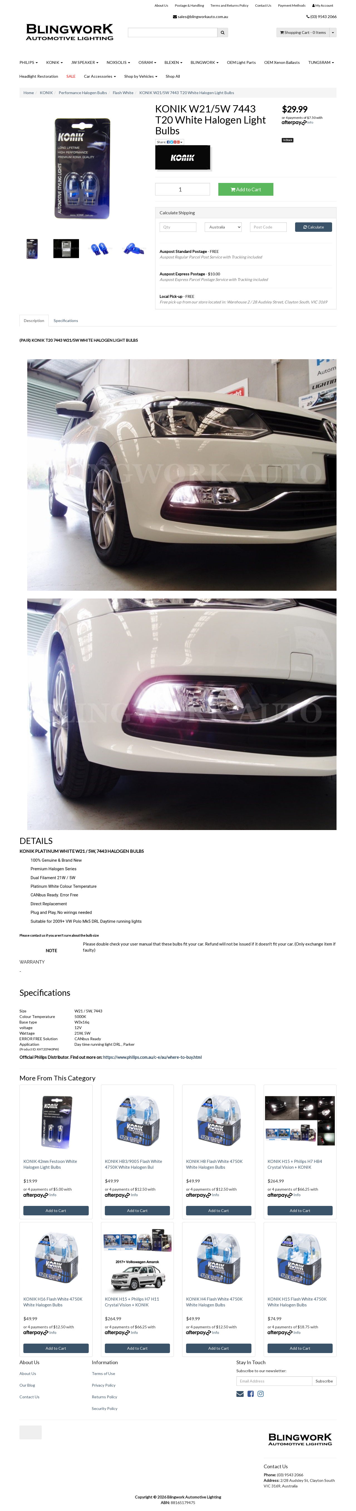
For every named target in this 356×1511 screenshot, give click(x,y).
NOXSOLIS (118, 62)
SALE (71, 76)
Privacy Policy (103, 1385)
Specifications (66, 320)
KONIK (54, 62)
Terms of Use (103, 1373)
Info (310, 122)
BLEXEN (173, 62)
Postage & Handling (189, 5)
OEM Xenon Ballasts (282, 62)
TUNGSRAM (321, 62)
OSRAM (147, 62)
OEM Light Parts (241, 62)
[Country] (223, 227)
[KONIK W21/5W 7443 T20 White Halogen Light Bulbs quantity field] (182, 189)
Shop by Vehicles (140, 76)
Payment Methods (292, 5)
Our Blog (27, 1385)
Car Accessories (100, 76)
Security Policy (104, 1408)
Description (34, 320)
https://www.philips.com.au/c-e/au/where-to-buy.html (152, 1057)
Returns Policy (104, 1396)
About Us (161, 5)
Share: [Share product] (169, 142)
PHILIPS (28, 62)
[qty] (178, 227)
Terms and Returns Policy (229, 5)
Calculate (313, 227)
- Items (303, 32)
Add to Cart (246, 189)
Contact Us (263, 5)
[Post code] (268, 227)
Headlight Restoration (38, 76)
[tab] (34, 320)
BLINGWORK (205, 62)
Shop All (173, 76)
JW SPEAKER (84, 62)
